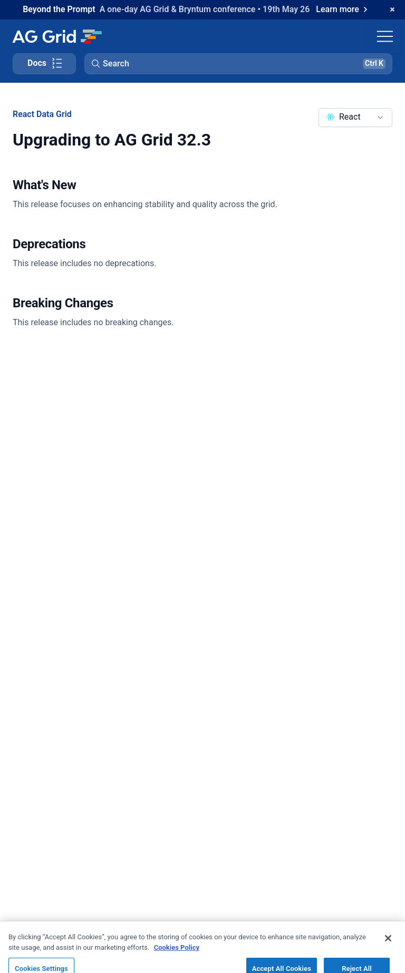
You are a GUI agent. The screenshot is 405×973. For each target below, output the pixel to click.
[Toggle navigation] (385, 36)
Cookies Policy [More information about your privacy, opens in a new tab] (176, 953)
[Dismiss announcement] (392, 9)
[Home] (56, 36)
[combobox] (355, 117)
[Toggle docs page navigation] (44, 63)
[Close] (388, 944)
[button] (238, 63)
